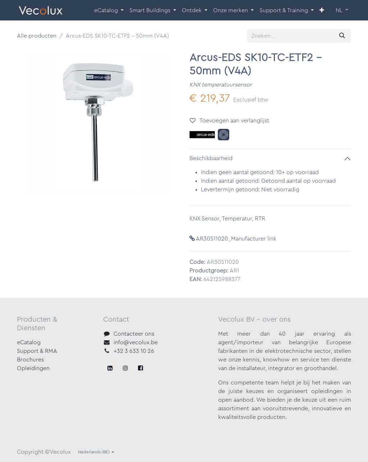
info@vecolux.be (136, 342)
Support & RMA (37, 351)
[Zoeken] (342, 36)
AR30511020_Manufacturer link (232, 239)
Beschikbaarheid (211, 158)
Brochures (30, 360)
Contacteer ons (134, 334)
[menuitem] (108, 10)
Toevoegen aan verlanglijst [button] (229, 120)
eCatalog (29, 342)
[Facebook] (110, 368)
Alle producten (36, 36)
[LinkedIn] (140, 368)
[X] (125, 368)
